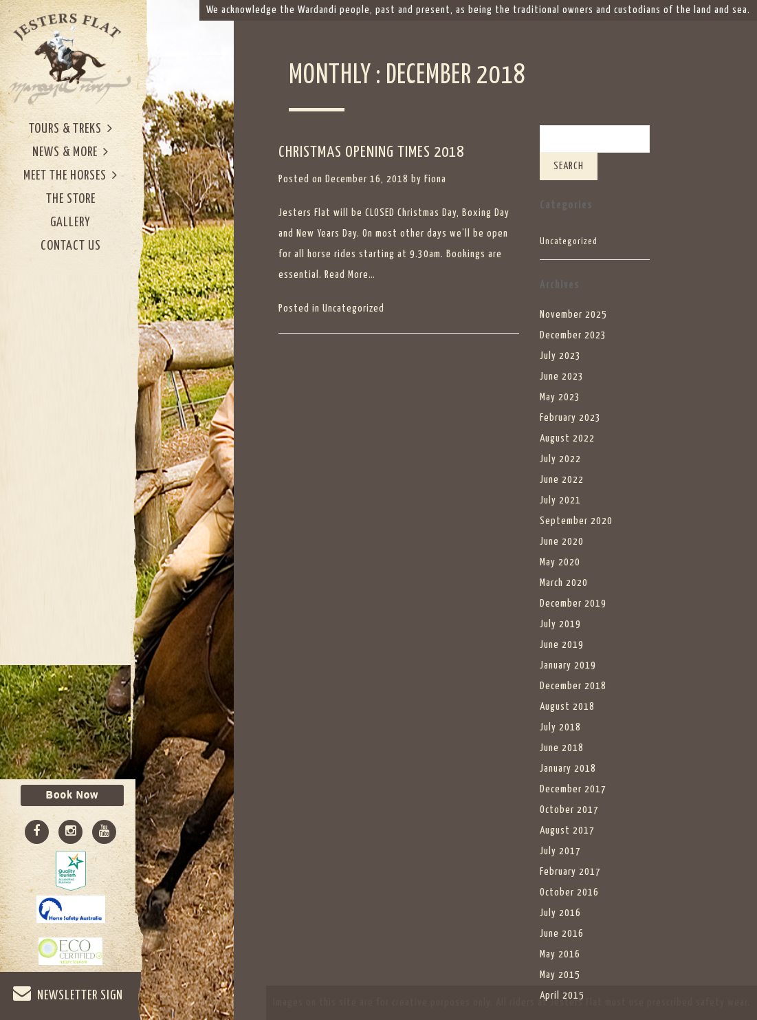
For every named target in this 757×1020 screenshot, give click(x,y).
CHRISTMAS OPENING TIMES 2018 (371, 152)
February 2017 (570, 872)
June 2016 (562, 934)
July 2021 (560, 500)
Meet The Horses (70, 175)
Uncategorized (353, 308)
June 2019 (562, 645)
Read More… (350, 275)
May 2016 (560, 954)
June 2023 (562, 376)
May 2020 (560, 562)
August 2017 (567, 830)
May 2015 (560, 975)
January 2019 (568, 665)
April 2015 (562, 995)
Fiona (435, 179)
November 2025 (573, 315)
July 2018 (560, 727)
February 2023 (570, 418)
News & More (70, 151)
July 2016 (560, 913)
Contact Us (71, 245)
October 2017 (569, 810)
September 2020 (576, 521)
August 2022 (567, 438)
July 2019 (560, 624)
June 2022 (562, 480)
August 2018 (567, 707)
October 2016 (569, 892)
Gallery (70, 222)
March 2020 (564, 583)
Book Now (72, 795)
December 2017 (573, 789)
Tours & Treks (71, 128)
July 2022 (560, 459)
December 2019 (573, 603)
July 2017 (560, 851)
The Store (71, 199)
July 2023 (560, 356)
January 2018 (568, 768)
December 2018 (573, 686)
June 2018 (562, 748)
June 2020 (562, 541)
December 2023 (573, 335)
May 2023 (560, 397)
